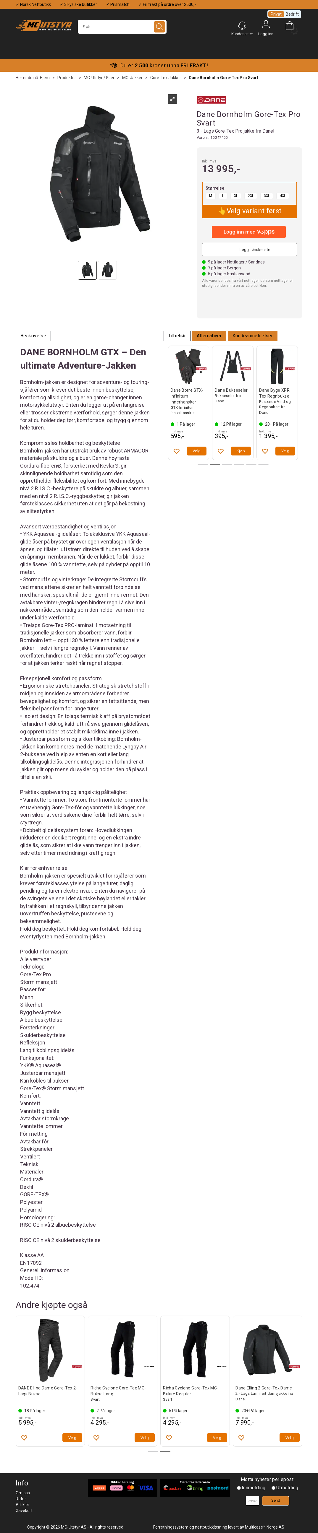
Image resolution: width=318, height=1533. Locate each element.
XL (236, 196)
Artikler (22, 1504)
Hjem (45, 77)
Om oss (23, 1492)
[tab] (33, 336)
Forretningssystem (170, 1527)
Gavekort (24, 1510)
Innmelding (254, 1487)
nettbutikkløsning (211, 1527)
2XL (251, 196)
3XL (267, 196)
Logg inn (266, 25)
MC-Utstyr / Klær (99, 77)
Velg (197, 451)
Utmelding (287, 1487)
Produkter (66, 77)
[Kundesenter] (242, 25)
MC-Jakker (132, 77)
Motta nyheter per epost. (268, 1479)
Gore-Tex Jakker (165, 77)
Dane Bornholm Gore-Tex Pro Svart (223, 77)
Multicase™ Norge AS (264, 1527)
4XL (283, 196)
